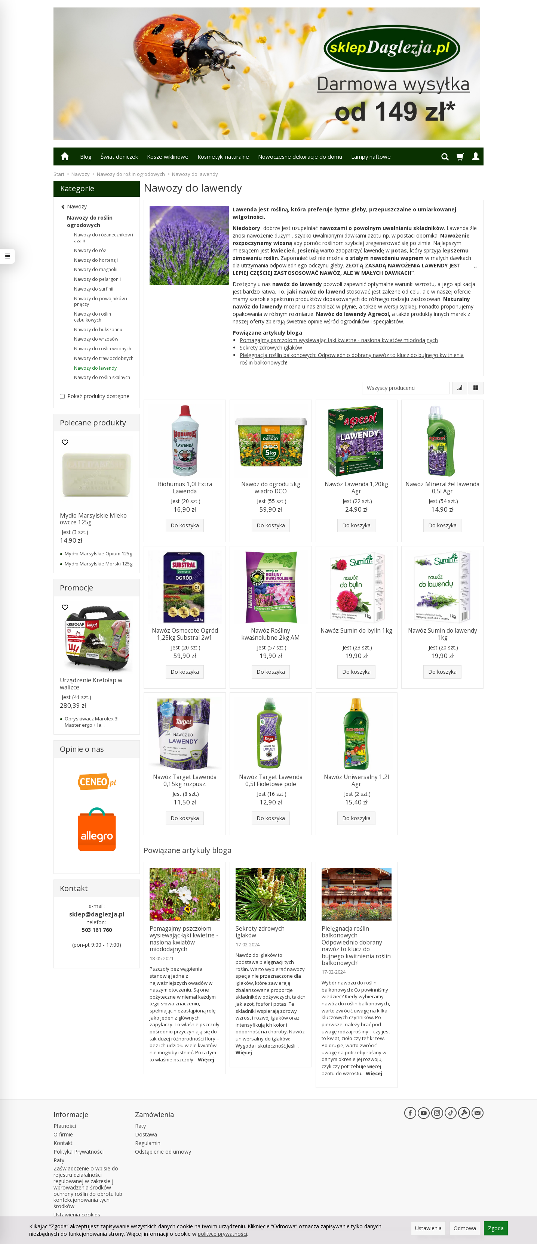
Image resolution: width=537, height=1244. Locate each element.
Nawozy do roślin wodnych (102, 348)
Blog (86, 156)
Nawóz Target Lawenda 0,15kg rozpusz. (185, 780)
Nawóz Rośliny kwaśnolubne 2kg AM (270, 634)
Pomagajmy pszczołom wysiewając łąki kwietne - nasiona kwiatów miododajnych (339, 340)
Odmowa (465, 1228)
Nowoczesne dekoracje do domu (300, 156)
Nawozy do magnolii (95, 269)
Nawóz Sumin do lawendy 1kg (442, 634)
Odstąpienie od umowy (163, 1151)
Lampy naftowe (371, 156)
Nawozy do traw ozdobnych (104, 358)
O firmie (63, 1134)
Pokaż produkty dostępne (94, 396)
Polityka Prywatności (78, 1151)
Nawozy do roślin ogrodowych (90, 221)
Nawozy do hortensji (96, 260)
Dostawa (146, 1134)
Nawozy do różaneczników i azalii (103, 238)
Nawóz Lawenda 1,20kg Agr (356, 487)
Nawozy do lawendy (95, 368)
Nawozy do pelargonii (97, 279)
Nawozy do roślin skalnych (102, 377)
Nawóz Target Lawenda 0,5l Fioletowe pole (271, 780)
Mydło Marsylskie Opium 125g (98, 553)
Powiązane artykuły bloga (187, 850)
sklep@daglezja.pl (97, 914)
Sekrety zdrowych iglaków (271, 347)
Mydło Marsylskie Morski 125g (98, 563)
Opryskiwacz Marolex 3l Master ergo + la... (92, 721)
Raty (58, 1160)
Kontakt (63, 1143)
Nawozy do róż (90, 250)
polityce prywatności (222, 1233)
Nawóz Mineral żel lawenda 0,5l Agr (442, 487)
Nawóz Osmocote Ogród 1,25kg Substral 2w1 (185, 634)
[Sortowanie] (459, 388)
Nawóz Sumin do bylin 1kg (356, 631)
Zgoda (496, 1228)
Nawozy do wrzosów (96, 339)
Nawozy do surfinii (93, 289)
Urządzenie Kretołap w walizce (91, 683)
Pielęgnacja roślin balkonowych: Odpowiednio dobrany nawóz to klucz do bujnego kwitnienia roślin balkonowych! (356, 946)
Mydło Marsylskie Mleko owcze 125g (93, 519)
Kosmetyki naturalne (223, 156)
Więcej (206, 1059)
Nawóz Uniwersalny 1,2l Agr (356, 780)
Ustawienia (428, 1228)
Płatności (64, 1125)
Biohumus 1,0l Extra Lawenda (185, 487)
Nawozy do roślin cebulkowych (92, 317)
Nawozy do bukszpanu (98, 329)
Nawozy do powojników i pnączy (100, 301)
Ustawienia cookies (76, 1214)
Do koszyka (185, 525)
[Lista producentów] (405, 388)
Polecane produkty (93, 423)
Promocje (76, 588)
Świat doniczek (119, 156)
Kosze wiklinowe (167, 156)
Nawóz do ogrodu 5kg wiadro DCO (270, 487)
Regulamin (147, 1143)
